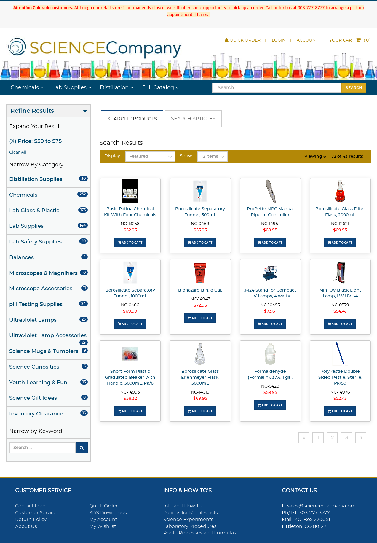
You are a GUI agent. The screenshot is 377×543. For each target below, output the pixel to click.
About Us (26, 526)
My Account (103, 519)
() (350, 40)
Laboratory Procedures (190, 526)
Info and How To (182, 506)
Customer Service (36, 512)
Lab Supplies (69, 87)
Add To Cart (130, 242)
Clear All (17, 152)
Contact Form (31, 506)
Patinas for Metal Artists (190, 512)
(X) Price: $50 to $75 (35, 141)
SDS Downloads (108, 512)
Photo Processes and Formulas (199, 533)
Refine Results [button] (32, 111)
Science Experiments (188, 519)
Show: (186, 156)
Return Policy (31, 519)
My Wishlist (102, 526)
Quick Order (243, 40)
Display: (112, 156)
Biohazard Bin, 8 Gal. (200, 290)
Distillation (114, 87)
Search (354, 87)
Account (307, 40)
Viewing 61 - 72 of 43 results (333, 157)
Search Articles (193, 118)
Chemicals (25, 87)
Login (278, 40)
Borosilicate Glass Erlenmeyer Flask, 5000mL (200, 378)
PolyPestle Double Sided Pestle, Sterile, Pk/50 (340, 378)
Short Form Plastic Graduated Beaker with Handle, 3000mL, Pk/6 (130, 378)
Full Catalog (158, 87)
